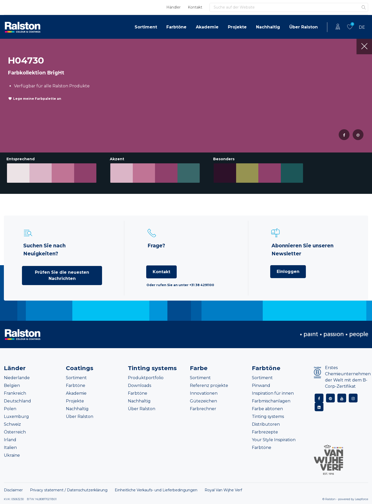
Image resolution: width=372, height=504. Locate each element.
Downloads (139, 385)
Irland (10, 439)
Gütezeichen (203, 401)
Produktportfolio (146, 377)
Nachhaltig (268, 27)
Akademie (207, 27)
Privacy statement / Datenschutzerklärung (68, 490)
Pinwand (261, 385)
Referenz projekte (209, 385)
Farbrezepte (265, 432)
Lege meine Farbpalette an (37, 99)
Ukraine (12, 455)
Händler (173, 7)
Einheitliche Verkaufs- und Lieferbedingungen (156, 490)
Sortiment (146, 27)
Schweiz (12, 424)
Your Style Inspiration (274, 439)
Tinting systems (268, 416)
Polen (10, 408)
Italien (10, 447)
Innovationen (204, 393)
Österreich (15, 432)
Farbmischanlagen (271, 401)
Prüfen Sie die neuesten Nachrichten (62, 275)
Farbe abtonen (267, 408)
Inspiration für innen (273, 393)
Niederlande (17, 377)
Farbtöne (176, 27)
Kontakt (195, 7)
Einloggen (288, 271)
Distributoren (266, 424)
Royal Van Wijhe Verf (223, 490)
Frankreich (15, 393)
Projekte (237, 27)
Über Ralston (303, 27)
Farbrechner (203, 408)
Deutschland (17, 401)
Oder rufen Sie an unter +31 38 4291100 (180, 285)
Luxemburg (16, 416)
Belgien (12, 385)
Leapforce (361, 499)
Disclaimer (13, 490)
